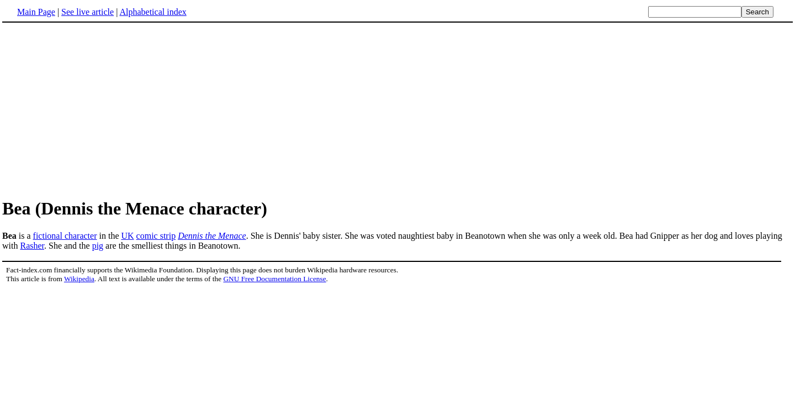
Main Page (36, 12)
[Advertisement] (397, 110)
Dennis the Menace (212, 235)
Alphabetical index (152, 12)
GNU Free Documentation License (274, 279)
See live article (87, 12)
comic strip (156, 235)
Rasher (32, 245)
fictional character (65, 235)
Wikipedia (79, 279)
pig (97, 245)
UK (127, 235)
